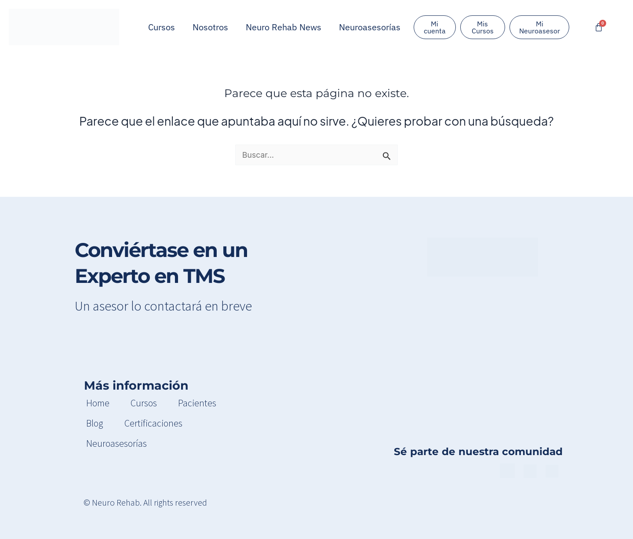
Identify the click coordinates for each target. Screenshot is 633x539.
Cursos (161, 27)
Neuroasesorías (369, 27)
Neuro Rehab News (283, 27)
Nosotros (210, 27)
